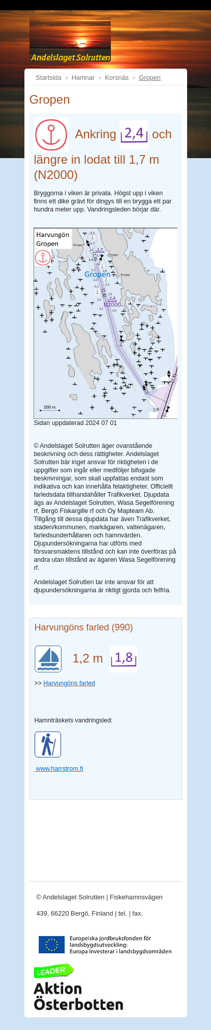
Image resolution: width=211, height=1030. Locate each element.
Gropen (150, 77)
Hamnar (83, 77)
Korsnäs (117, 77)
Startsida (49, 77)
